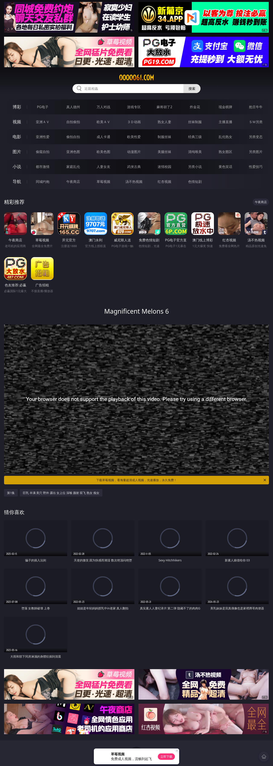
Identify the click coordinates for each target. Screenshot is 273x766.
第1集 (11, 493)
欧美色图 (103, 151)
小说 (17, 166)
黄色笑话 (225, 166)
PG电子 (42, 107)
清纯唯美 (195, 151)
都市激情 (42, 166)
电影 (17, 137)
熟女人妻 (164, 121)
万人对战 (103, 107)
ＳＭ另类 (256, 121)
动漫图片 (134, 151)
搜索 (192, 88)
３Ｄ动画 (134, 121)
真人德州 (73, 107)
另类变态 (256, 136)
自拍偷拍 (73, 121)
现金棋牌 (225, 107)
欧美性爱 (134, 136)
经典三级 (195, 136)
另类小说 (195, 166)
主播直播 (225, 121)
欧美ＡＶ (103, 121)
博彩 (17, 107)
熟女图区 (225, 151)
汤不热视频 (133, 181)
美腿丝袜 (164, 151)
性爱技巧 (256, 166)
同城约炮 (42, 181)
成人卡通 (103, 136)
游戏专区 (134, 107)
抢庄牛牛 (256, 107)
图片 (17, 151)
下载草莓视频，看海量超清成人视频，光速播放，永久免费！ (181, 480)
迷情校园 (164, 166)
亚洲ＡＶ (42, 121)
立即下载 (166, 756)
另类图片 (256, 151)
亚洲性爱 (42, 136)
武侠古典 (134, 166)
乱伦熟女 (225, 136)
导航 (17, 181)
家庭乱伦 (73, 166)
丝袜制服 (195, 121)
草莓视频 (103, 181)
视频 (17, 122)
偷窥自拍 (42, 151)
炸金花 (195, 107)
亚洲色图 (73, 151)
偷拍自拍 (73, 136)
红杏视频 (164, 181)
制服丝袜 (164, 136)
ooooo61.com (136, 77)
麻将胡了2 (164, 107)
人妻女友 (103, 166)
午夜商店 (73, 181)
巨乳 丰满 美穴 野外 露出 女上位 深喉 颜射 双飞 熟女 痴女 (61, 493)
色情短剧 (195, 181)
